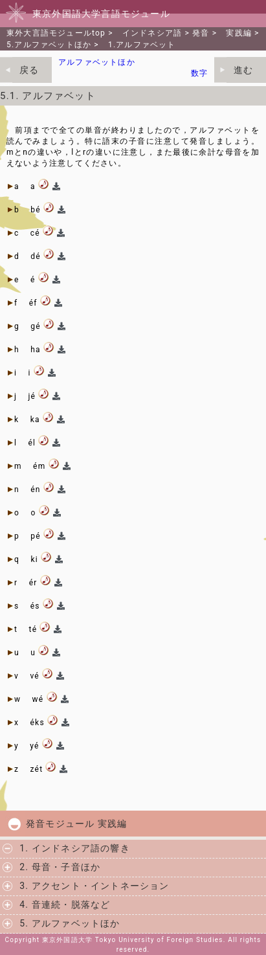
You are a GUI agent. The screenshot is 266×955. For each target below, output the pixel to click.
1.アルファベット (142, 44)
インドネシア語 (152, 33)
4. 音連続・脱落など (64, 904)
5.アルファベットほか (48, 44)
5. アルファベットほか (69, 923)
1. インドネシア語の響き (74, 848)
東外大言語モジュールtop (55, 33)
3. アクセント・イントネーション (94, 886)
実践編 (239, 33)
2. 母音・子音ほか (59, 867)
